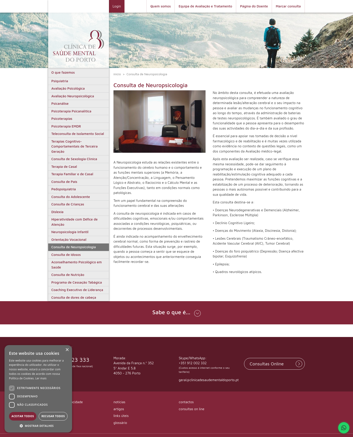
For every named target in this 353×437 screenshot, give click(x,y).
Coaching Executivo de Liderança (77, 290)
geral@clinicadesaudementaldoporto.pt (209, 380)
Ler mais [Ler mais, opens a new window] (41, 378)
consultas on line (191, 409)
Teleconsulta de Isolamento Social (77, 134)
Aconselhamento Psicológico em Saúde (76, 264)
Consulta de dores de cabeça (73, 297)
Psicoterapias (61, 119)
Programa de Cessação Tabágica (76, 282)
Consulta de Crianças (67, 204)
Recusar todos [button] (53, 416)
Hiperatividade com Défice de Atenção (74, 221)
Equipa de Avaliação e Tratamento (205, 6)
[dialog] (38, 388)
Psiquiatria (59, 81)
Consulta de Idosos (66, 255)
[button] (176, 313)
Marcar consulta (288, 6)
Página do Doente (254, 6)
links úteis (121, 416)
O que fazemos (63, 72)
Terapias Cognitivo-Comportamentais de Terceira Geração (74, 146)
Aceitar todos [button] (22, 416)
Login (117, 6)
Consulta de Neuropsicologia (73, 247)
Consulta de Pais (64, 182)
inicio (117, 74)
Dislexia (57, 212)
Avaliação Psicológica (68, 88)
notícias (119, 402)
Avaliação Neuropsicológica (72, 96)
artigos (118, 409)
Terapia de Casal (64, 166)
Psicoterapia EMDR (66, 126)
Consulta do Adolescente (70, 197)
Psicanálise (59, 103)
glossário (120, 423)
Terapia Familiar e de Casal (72, 174)
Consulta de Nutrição (67, 275)
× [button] (67, 350)
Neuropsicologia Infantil (69, 232)
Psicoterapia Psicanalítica (71, 111)
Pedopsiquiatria (63, 189)
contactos (186, 402)
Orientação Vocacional (68, 239)
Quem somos (160, 6)
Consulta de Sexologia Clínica (74, 159)
